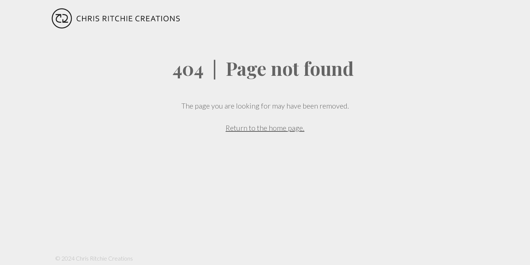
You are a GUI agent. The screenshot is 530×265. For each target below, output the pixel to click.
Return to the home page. (265, 127)
